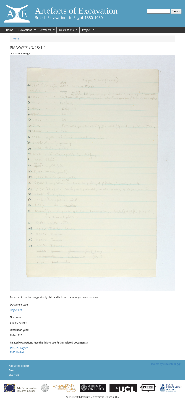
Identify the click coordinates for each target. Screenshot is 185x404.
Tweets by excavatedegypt (166, 363)
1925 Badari (17, 352)
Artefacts (46, 30)
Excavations (26, 30)
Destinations (67, 30)
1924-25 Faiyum (19, 348)
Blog (11, 370)
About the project (19, 365)
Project (87, 30)
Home (9, 30)
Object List (16, 310)
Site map (14, 374)
